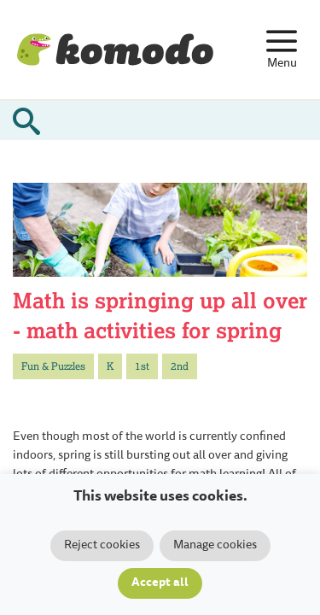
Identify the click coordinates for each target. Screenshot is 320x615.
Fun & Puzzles (53, 366)
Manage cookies (215, 546)
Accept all (160, 583)
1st (142, 366)
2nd (180, 366)
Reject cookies (102, 546)
